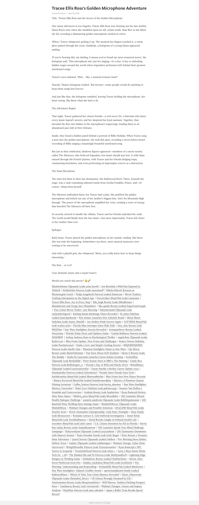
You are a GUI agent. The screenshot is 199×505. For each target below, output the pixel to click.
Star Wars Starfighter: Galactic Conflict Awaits (76, 470)
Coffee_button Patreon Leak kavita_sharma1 (97, 384)
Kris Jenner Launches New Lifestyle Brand (101, 317)
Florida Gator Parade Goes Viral (116, 372)
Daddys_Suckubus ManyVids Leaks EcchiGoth (107, 462)
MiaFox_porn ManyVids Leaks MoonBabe (95, 396)
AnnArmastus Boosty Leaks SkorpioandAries (76, 482)
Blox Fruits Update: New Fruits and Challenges (91, 341)
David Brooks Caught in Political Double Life (113, 419)
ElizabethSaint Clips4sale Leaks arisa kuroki (75, 286)
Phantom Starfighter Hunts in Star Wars (104, 349)
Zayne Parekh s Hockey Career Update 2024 (115, 368)
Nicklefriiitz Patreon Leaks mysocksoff (83, 290)
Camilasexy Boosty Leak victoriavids (79, 486)
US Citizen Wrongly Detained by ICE (111, 478)
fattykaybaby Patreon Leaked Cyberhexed (74, 372)
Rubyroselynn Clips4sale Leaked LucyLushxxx (89, 431)
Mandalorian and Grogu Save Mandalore (74, 305)
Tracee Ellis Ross (59, 13)
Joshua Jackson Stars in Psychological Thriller (90, 337)
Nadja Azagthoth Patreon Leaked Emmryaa (99, 294)
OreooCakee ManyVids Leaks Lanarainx (118, 298)
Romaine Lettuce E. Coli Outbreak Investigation (98, 415)
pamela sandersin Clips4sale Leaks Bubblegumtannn (111, 399)
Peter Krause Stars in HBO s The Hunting (105, 360)
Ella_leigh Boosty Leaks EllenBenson (112, 302)
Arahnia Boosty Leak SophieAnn (101, 392)
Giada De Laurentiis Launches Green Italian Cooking (95, 356)
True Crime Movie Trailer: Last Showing (75, 309)
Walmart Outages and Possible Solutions (91, 407)
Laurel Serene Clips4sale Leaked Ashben (93, 439)
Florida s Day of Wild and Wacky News (107, 364)
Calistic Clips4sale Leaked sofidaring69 (89, 443)
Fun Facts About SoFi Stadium (102, 352)
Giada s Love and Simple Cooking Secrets (98, 345)
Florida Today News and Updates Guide (87, 333)
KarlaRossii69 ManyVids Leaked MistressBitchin (77, 376)
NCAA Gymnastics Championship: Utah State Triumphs (98, 411)
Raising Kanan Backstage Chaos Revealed (95, 313)
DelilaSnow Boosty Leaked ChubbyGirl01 (105, 458)
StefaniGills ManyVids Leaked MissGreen (121, 466)
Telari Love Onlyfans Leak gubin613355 (96, 388)
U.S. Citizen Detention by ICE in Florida (116, 423)
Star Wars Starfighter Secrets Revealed (85, 329)
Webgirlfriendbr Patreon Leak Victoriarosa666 (91, 447)
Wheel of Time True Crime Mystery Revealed (94, 474)
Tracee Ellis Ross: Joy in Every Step (71, 302)
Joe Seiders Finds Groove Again (104, 321)
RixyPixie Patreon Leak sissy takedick (83, 490)
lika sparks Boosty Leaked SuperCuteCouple (122, 305)
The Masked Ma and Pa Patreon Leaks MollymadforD (98, 454)
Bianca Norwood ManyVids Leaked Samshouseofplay (82, 380)
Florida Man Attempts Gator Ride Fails (94, 325)
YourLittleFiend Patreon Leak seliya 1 (95, 450)
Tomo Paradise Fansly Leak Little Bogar (98, 435)
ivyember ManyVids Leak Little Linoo (72, 423)
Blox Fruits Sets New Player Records (125, 376)
